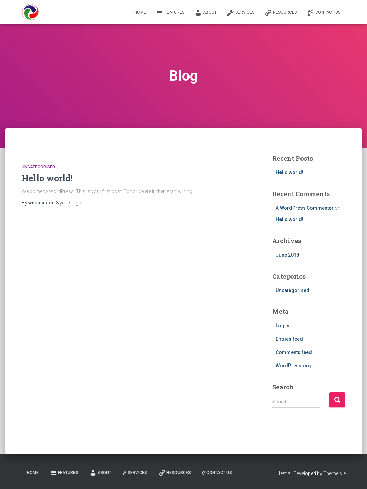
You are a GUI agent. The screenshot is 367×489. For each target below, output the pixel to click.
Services (240, 12)
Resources (281, 12)
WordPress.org (293, 365)
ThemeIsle (334, 473)
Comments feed (294, 352)
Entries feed (289, 339)
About (206, 12)
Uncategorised (38, 166)
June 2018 (287, 255)
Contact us (323, 12)
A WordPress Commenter (305, 208)
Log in (282, 325)
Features (170, 12)
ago (68, 203)
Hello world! (47, 178)
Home (140, 12)
